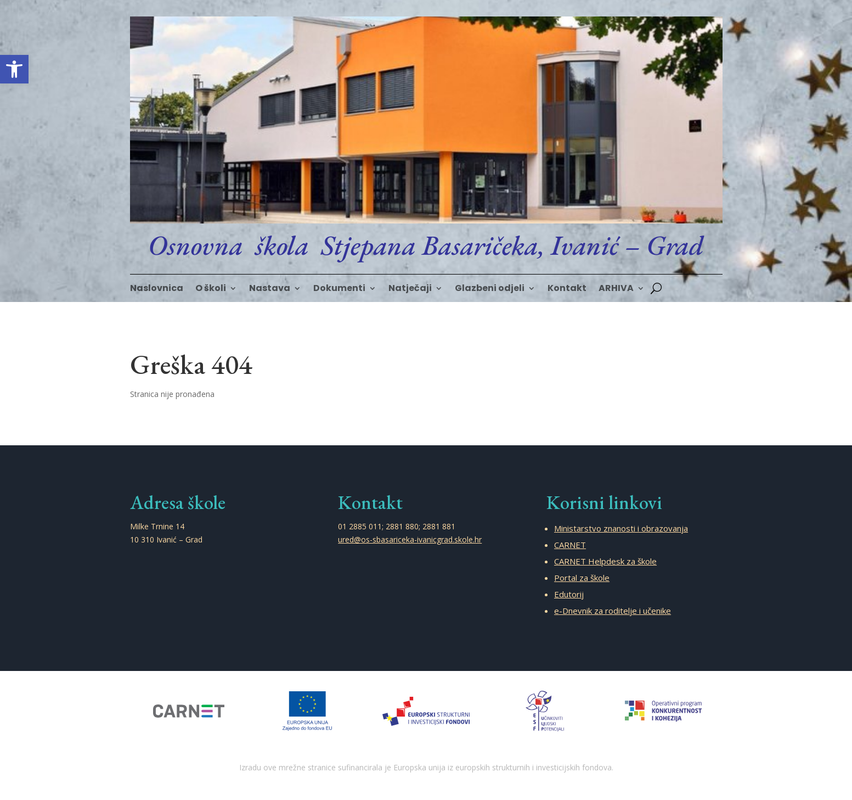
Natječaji (410, 289)
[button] (14, 69)
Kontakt (567, 289)
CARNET (570, 544)
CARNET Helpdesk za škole (605, 561)
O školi (210, 289)
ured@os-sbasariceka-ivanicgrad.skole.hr (410, 539)
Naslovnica (156, 289)
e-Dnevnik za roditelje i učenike (612, 610)
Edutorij (569, 594)
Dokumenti (339, 289)
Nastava (269, 289)
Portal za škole (582, 577)
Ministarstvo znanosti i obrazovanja (621, 528)
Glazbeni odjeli (489, 289)
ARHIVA (616, 289)
